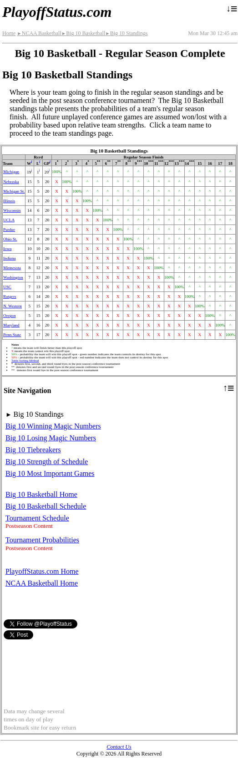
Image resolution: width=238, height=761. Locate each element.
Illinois (9, 201)
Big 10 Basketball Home (41, 494)
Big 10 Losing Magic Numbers (50, 438)
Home (8, 33)
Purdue (9, 229)
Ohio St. (10, 239)
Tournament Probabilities (42, 540)
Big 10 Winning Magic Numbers (53, 426)
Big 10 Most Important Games (50, 473)
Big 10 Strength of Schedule (46, 461)
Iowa (7, 248)
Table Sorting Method (25, 360)
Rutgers (9, 296)
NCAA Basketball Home (41, 583)
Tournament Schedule (37, 518)
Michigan (11, 171)
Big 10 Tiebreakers (33, 450)
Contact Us (118, 747)
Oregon (9, 315)
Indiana (9, 258)
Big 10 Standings (126, 33)
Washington (13, 277)
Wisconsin (11, 210)
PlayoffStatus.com (56, 12)
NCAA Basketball (39, 33)
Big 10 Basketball (83, 33)
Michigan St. (14, 191)
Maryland (11, 325)
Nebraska (11, 181)
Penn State (12, 334)
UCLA (9, 220)
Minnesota (12, 268)
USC (7, 287)
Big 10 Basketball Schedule (45, 506)
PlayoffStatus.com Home (42, 571)
